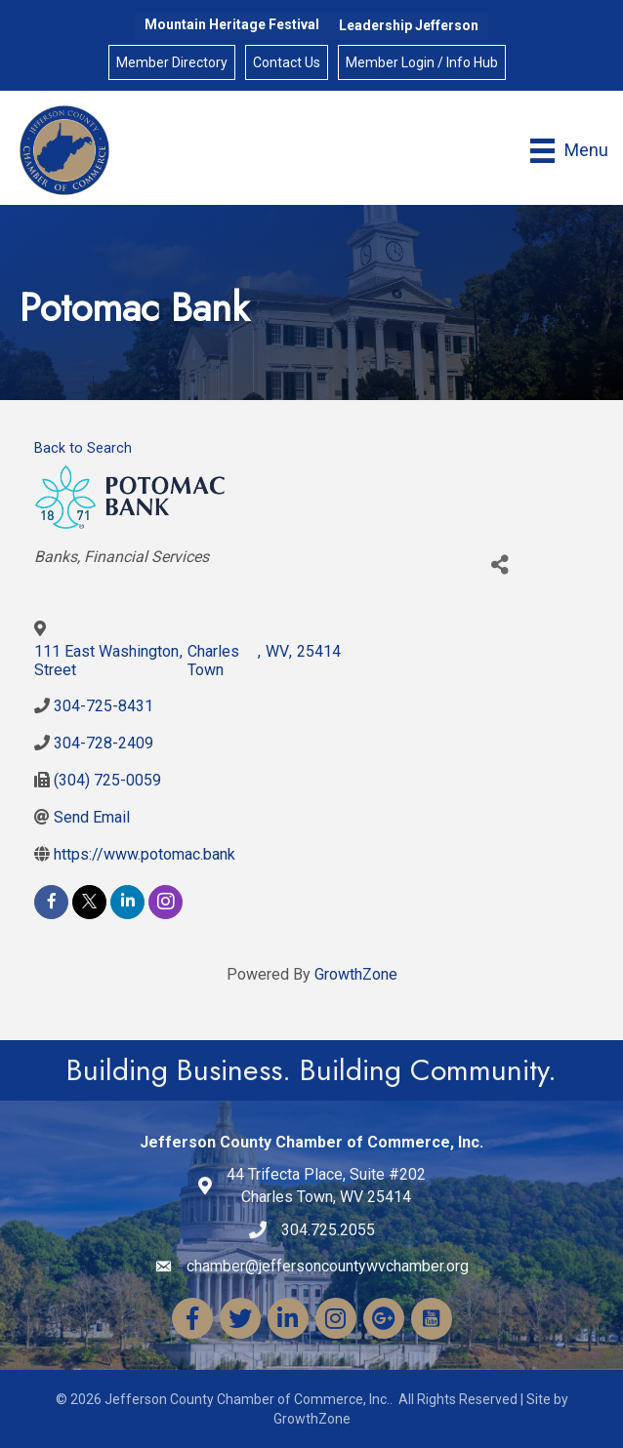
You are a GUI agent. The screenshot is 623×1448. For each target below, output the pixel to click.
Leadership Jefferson (408, 25)
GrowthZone (355, 974)
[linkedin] (127, 902)
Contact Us (286, 62)
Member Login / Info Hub (422, 62)
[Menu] (569, 151)
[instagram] (165, 902)
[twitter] (89, 902)
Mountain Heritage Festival (232, 24)
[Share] (499, 564)
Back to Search (83, 448)
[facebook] (51, 902)
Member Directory (172, 62)
